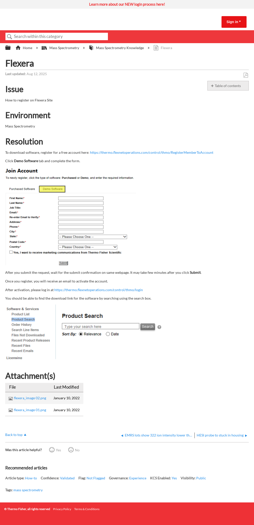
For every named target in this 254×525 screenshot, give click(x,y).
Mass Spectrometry (61, 48)
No (77, 450)
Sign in (232, 22)
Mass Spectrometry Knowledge (117, 48)
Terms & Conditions (86, 509)
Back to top (14, 434)
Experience (137, 478)
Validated (67, 478)
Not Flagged (96, 478)
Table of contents (228, 86)
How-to (31, 478)
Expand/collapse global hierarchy (11, 48)
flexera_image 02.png (30, 398)
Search (9, 37)
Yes (58, 450)
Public (201, 478)
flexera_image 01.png (30, 410)
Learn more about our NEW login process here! (127, 4)
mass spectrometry (28, 490)
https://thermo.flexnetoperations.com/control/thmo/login (98, 290)
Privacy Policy (62, 509)
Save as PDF (245, 75)
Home (24, 48)
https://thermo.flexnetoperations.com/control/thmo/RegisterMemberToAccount (151, 152)
